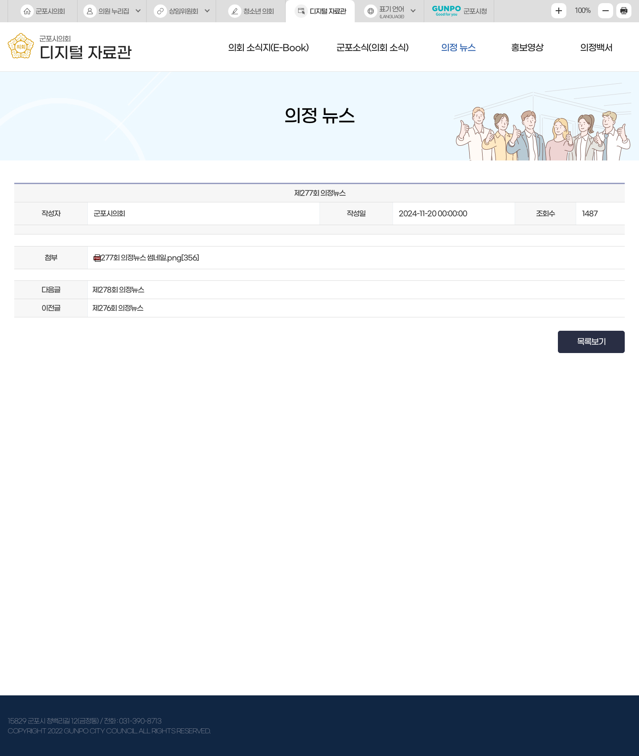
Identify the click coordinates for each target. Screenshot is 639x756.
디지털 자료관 (328, 11)
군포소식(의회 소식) (372, 47)
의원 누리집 (113, 11)
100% (582, 11)
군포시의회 (50, 11)
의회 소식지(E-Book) (268, 47)
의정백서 (596, 47)
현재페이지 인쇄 (623, 10)
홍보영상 (527, 47)
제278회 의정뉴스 (118, 289)
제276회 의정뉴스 (117, 308)
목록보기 (591, 342)
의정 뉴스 (458, 47)
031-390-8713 (140, 721)
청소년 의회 (258, 11)
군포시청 (475, 11)
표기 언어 (389, 14)
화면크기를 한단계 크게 (558, 10)
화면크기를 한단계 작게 (605, 10)
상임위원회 (183, 11)
